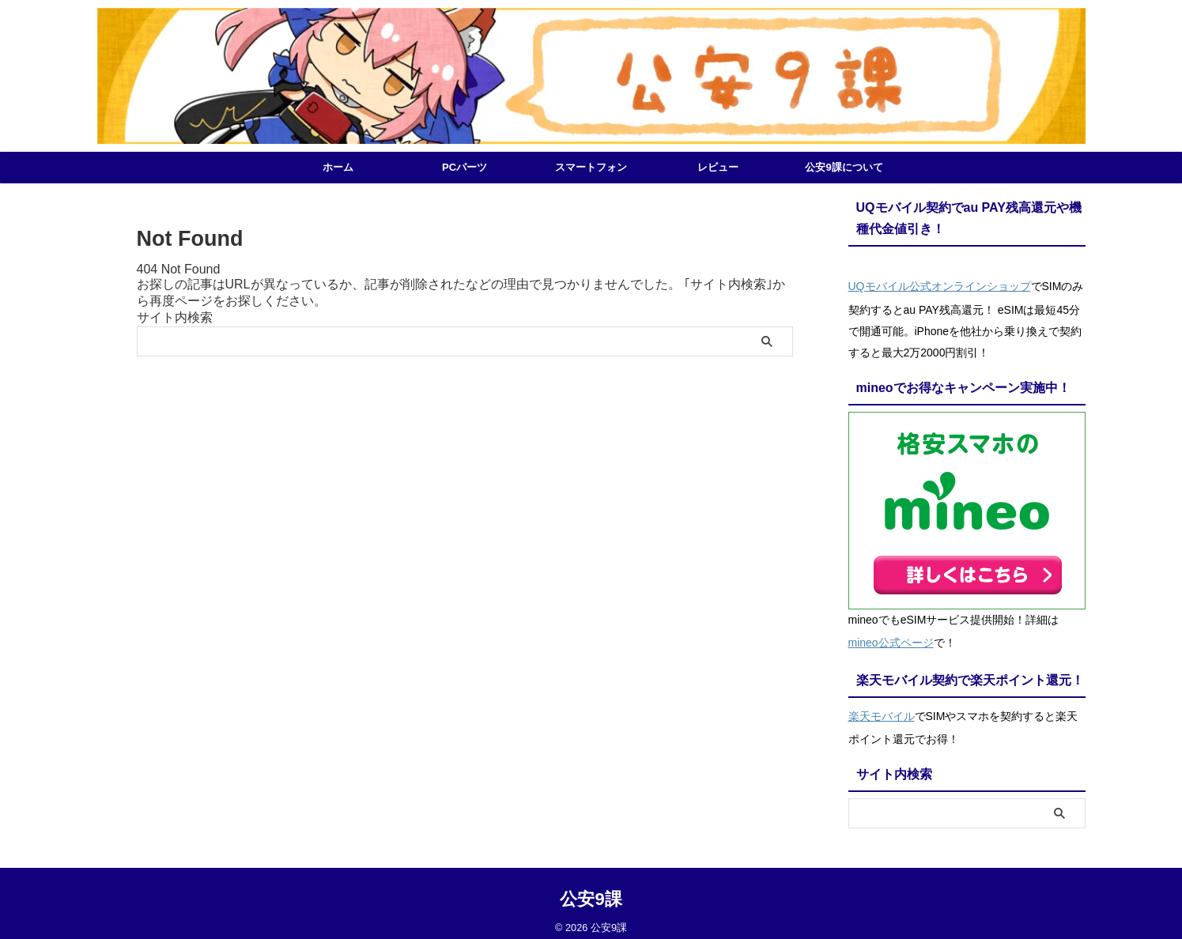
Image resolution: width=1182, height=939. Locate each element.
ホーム (338, 167)
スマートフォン (591, 167)
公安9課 (590, 888)
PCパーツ (464, 167)
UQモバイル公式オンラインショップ (939, 284)
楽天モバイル (881, 706)
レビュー (717, 167)
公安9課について (843, 167)
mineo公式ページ (891, 637)
